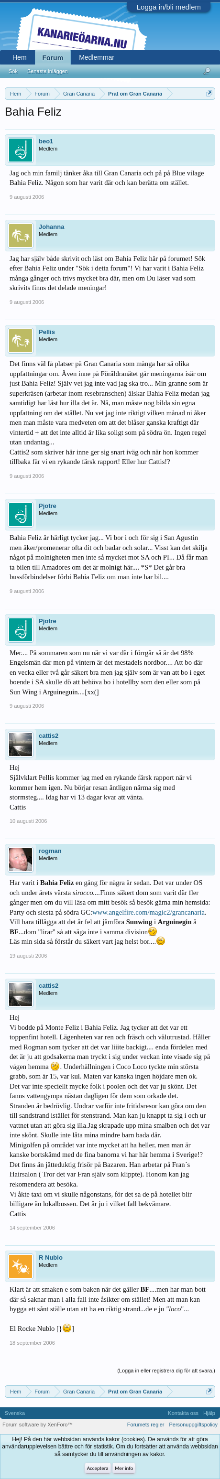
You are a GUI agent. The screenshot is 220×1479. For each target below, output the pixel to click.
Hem (19, 57)
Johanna (51, 226)
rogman (50, 850)
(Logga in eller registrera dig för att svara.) (166, 1370)
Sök (13, 71)
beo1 (46, 141)
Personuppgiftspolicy (193, 1424)
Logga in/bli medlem (169, 7)
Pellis (47, 331)
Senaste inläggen (47, 71)
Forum (53, 58)
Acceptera (98, 1468)
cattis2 (48, 735)
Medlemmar (96, 57)
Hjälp (209, 1413)
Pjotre (47, 505)
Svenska (15, 1413)
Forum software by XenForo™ (37, 1424)
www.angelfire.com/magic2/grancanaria (148, 912)
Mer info (124, 1468)
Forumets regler (146, 1424)
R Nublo (51, 1257)
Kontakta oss (183, 1413)
